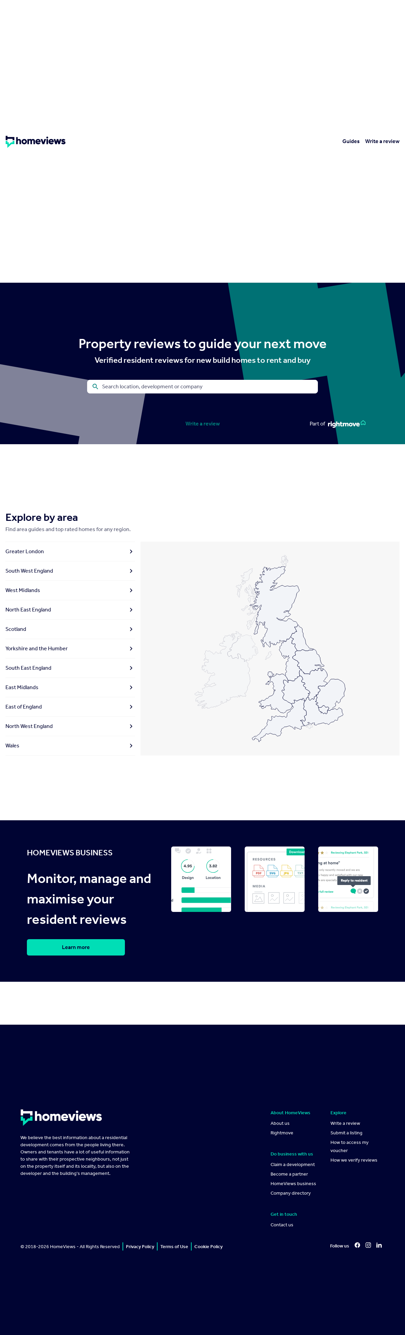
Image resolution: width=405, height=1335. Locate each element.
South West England (70, 571)
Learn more (76, 947)
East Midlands (70, 687)
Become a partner (289, 1174)
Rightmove (282, 1133)
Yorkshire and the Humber (70, 649)
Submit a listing (346, 1133)
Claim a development (293, 1164)
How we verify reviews (353, 1160)
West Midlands (70, 590)
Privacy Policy (140, 1246)
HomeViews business (293, 1183)
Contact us (282, 1225)
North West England (70, 726)
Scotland (70, 629)
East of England (70, 707)
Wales (70, 746)
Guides (351, 141)
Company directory (291, 1193)
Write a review (382, 141)
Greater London (70, 551)
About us (280, 1123)
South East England (70, 668)
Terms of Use (174, 1246)
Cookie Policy (208, 1246)
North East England (70, 610)
